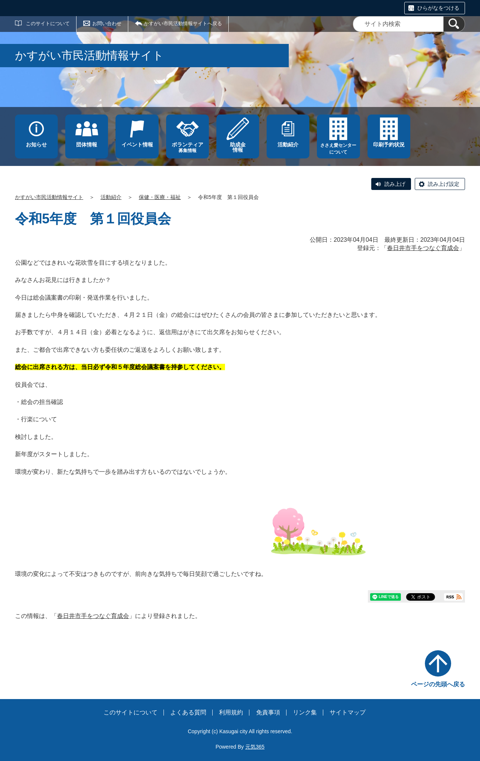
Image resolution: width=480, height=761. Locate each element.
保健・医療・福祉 (160, 197)
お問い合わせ (107, 23)
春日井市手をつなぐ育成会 (423, 248)
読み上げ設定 (443, 184)
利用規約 (231, 712)
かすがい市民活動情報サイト (49, 197)
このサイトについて (48, 23)
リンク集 (305, 712)
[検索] (454, 24)
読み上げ (394, 184)
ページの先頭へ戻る (438, 684)
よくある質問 (188, 712)
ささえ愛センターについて (338, 149)
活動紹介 (111, 197)
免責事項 (268, 712)
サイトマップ (348, 712)
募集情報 (187, 147)
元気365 (254, 747)
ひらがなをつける (438, 8)
